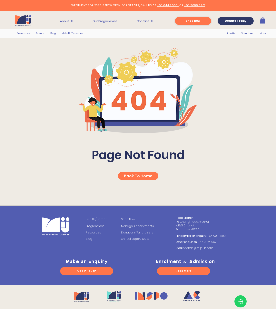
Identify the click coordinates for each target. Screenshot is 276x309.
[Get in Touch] (86, 271)
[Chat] (240, 301)
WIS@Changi (185, 225)
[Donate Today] (236, 21)
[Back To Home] (138, 176)
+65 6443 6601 (168, 5)
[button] (66, 21)
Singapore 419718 (187, 229)
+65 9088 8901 (194, 5)
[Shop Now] (193, 21)
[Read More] (183, 271)
